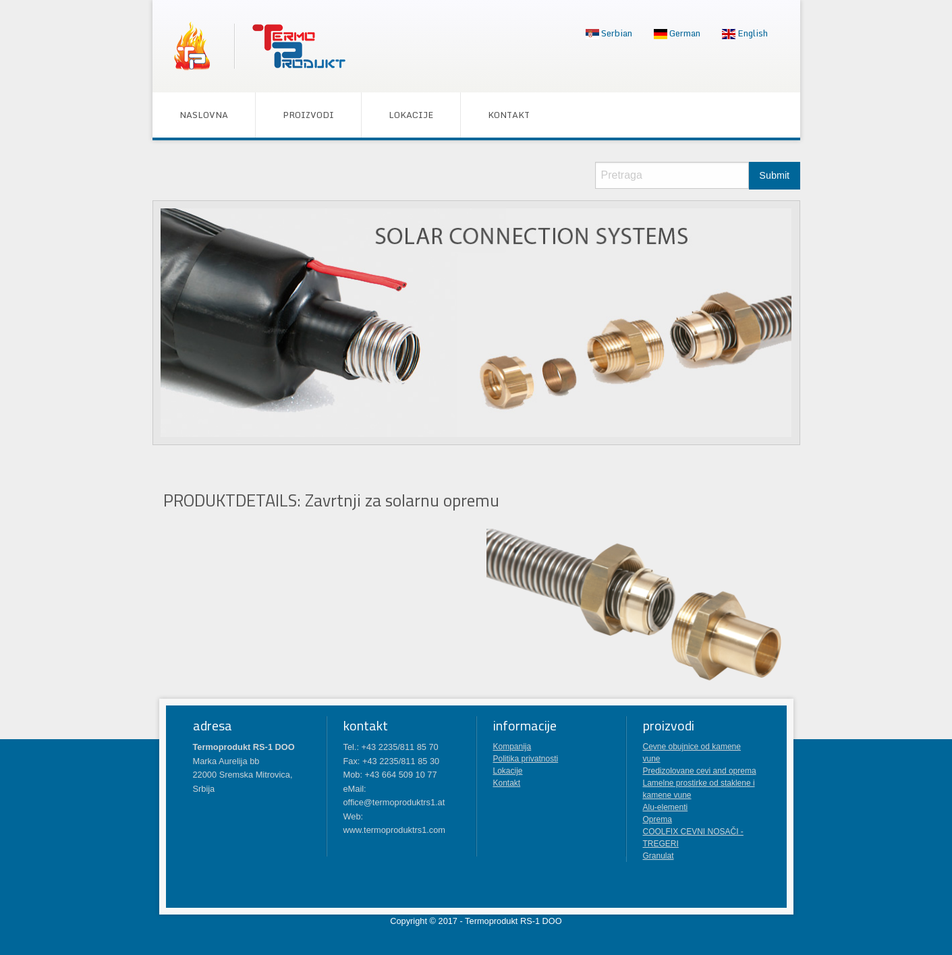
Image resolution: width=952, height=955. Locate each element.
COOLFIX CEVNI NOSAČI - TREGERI (693, 837)
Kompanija (512, 746)
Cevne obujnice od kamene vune (692, 752)
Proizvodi (308, 114)
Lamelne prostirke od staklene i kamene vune (699, 789)
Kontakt (509, 114)
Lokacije (411, 114)
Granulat (658, 856)
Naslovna (203, 114)
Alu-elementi (665, 807)
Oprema (657, 819)
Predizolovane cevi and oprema (699, 771)
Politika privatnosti (526, 758)
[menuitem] (609, 34)
